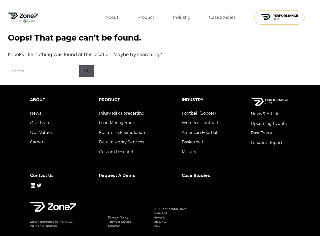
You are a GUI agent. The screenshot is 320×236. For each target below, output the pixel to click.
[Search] (86, 71)
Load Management (118, 122)
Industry (181, 17)
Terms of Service (119, 221)
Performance (285, 17)
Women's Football (200, 122)
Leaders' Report (266, 142)
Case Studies (222, 17)
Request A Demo (117, 175)
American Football (200, 132)
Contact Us (42, 175)
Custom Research (116, 151)
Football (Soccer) (199, 113)
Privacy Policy (118, 217)
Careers (37, 142)
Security (114, 225)
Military (189, 151)
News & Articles (266, 113)
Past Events (262, 133)
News (35, 113)
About (112, 17)
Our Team (40, 122)
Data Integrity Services (121, 142)
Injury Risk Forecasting (121, 113)
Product (145, 17)
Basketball (192, 142)
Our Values (41, 132)
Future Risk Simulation (122, 132)
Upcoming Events (268, 123)
